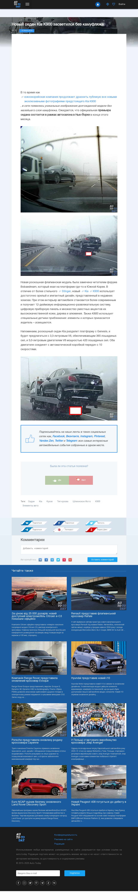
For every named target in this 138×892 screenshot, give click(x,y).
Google (70, 560)
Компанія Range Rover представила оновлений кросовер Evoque (35, 680)
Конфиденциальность (65, 836)
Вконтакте (72, 436)
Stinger (66, 291)
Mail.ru (52, 560)
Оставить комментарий (102, 560)
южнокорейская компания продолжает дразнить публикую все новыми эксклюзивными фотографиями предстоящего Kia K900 (70, 99)
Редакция (59, 845)
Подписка (75, 874)
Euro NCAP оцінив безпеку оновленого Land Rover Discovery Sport (36, 804)
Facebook (58, 436)
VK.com (40, 560)
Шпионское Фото (82, 502)
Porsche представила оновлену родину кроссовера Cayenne (37, 742)
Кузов (50, 502)
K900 (96, 291)
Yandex (64, 560)
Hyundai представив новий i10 (90, 679)
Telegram (71, 441)
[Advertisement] (69, 65)
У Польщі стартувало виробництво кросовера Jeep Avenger (93, 742)
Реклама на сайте (63, 840)
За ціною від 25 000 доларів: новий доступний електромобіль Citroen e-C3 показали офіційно (37, 617)
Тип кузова (62, 502)
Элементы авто (31, 506)
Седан (31, 502)
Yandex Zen (46, 441)
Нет (81, 480)
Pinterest (99, 436)
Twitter (59, 441)
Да (57, 480)
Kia (86, 291)
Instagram (86, 436)
